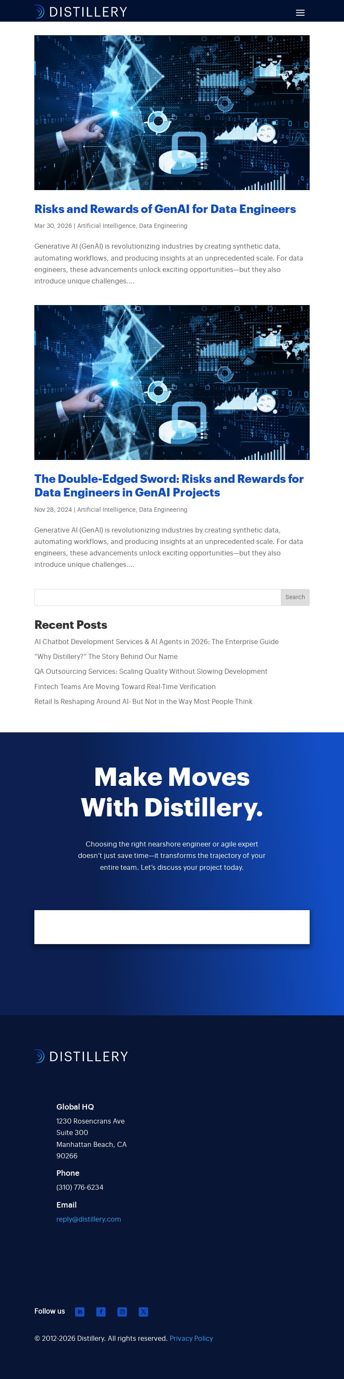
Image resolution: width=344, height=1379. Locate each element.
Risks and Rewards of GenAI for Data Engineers (165, 209)
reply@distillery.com (88, 1219)
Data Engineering (163, 226)
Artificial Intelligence (106, 226)
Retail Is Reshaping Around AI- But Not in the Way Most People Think (143, 701)
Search (295, 597)
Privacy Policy (191, 1338)
